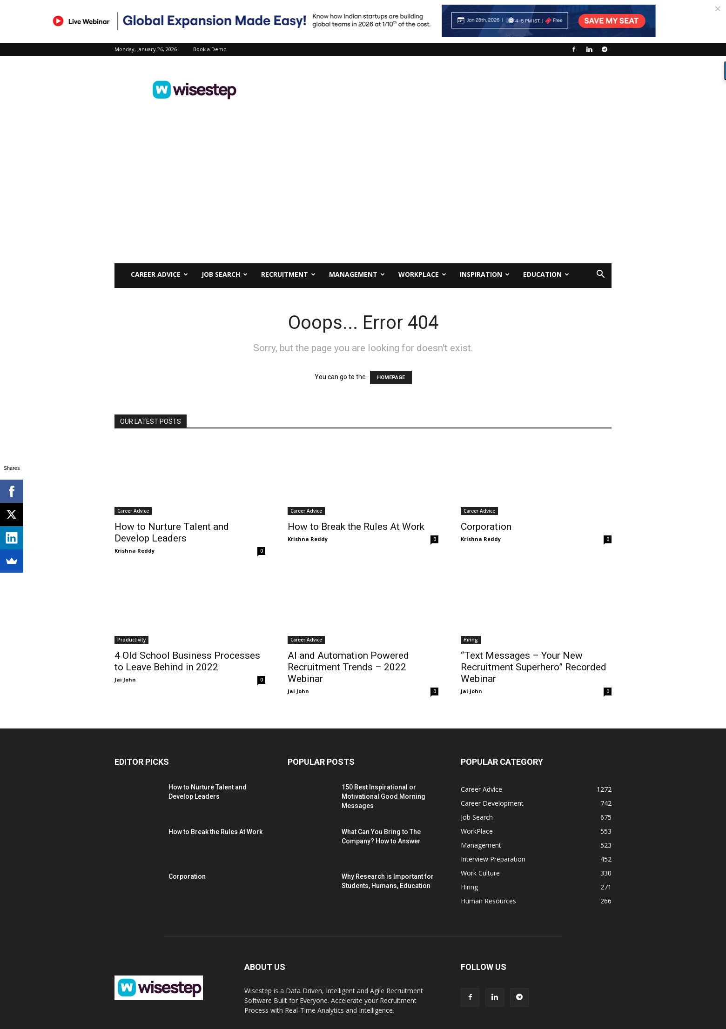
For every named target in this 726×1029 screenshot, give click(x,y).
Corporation (486, 526)
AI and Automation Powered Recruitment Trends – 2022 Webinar (348, 667)
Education (546, 274)
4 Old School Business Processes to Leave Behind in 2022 (187, 661)
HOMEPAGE (391, 377)
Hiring (471, 639)
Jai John (125, 679)
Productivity (131, 639)
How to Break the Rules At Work (356, 526)
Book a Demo (210, 49)
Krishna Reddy (134, 550)
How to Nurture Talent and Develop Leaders (171, 532)
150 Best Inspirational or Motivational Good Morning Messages (383, 796)
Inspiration (485, 274)
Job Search (225, 274)
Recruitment (288, 274)
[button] (600, 275)
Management (357, 274)
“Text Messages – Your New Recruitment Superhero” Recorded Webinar (533, 667)
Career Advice (159, 274)
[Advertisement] (442, 90)
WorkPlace (422, 274)
